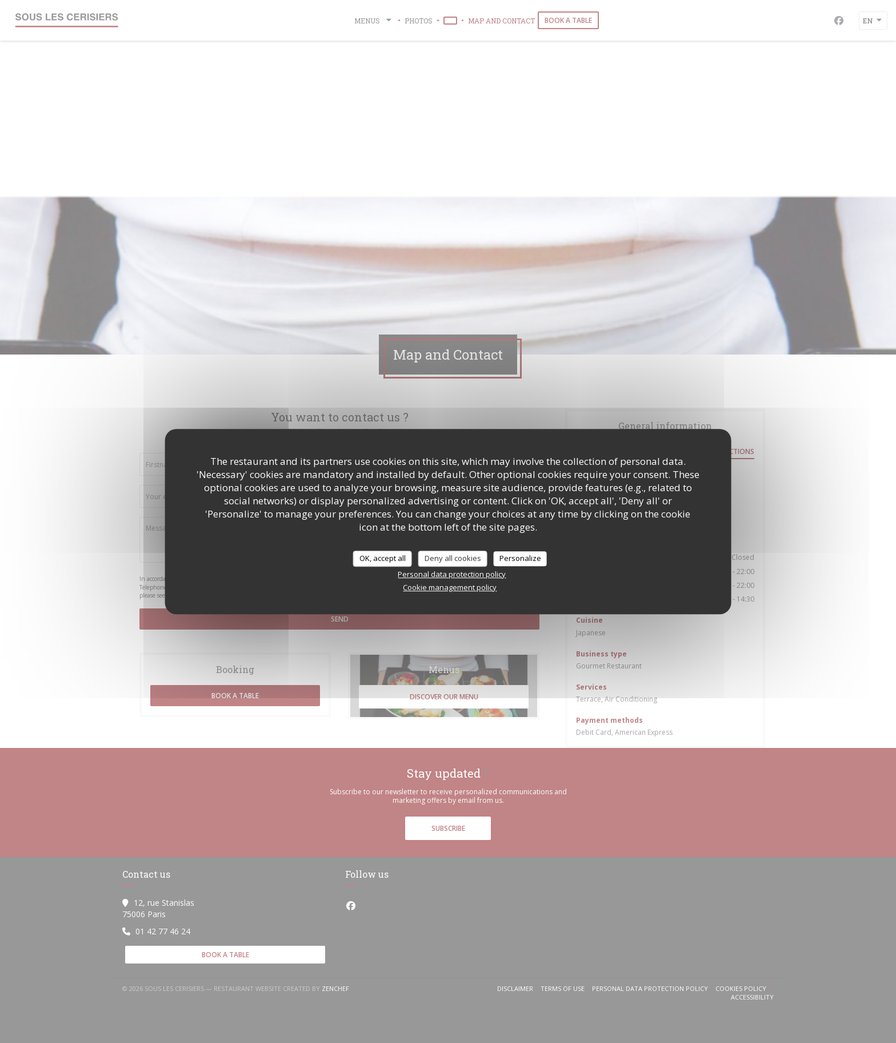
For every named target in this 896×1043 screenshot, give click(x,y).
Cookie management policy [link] (450, 587)
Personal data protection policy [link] (452, 574)
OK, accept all (382, 558)
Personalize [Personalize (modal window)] (520, 558)
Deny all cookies (453, 558)
